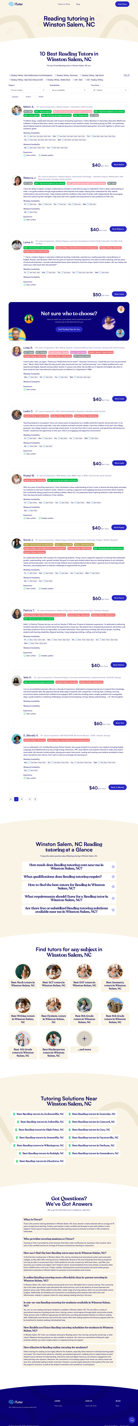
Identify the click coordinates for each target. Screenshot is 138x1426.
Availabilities (55, 85)
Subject (12, 85)
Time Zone (95, 85)
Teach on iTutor (64, 4)
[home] (16, 4)
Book (119, 164)
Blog (78, 4)
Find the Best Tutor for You (69, 329)
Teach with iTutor (91, 1406)
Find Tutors (122, 4)
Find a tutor (58, 1406)
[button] (28, 90)
